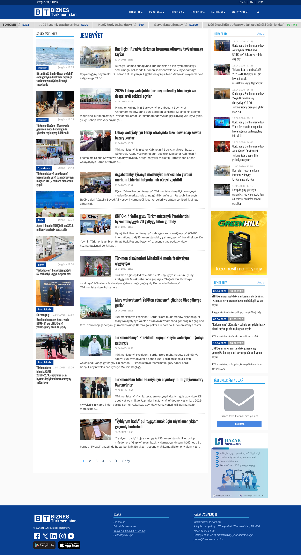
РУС (260, 2)
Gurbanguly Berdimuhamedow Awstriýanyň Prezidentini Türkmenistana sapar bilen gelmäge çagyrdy (248, 153)
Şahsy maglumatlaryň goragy (129, 530)
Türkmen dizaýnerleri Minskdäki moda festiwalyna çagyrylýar (152, 260)
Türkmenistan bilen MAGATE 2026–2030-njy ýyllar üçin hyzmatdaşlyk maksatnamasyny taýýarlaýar (53, 375)
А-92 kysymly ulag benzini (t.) (68, 24)
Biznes (41, 264)
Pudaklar (177, 12)
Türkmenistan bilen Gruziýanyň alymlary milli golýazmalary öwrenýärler (159, 382)
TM (252, 2)
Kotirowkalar (240, 12)
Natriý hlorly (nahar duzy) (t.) (125, 24)
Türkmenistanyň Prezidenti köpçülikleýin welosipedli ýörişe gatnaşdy (159, 340)
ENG (242, 2)
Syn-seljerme (44, 168)
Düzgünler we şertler (124, 526)
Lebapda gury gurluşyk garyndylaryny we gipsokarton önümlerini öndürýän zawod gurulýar (248, 196)
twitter (46, 536)
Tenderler (220, 282)
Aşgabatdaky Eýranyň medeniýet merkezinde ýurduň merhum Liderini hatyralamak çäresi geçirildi (153, 177)
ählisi (261, 34)
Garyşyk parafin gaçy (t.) (180, 24)
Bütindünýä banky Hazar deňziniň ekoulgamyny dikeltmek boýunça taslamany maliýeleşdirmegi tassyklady (54, 78)
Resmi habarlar (45, 309)
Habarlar (220, 33)
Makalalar (156, 12)
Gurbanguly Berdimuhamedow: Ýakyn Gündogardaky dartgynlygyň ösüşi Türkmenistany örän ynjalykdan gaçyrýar (248, 102)
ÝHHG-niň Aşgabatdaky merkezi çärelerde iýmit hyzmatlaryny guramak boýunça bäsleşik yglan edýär (238, 300)
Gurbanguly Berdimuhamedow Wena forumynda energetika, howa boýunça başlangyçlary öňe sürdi (248, 129)
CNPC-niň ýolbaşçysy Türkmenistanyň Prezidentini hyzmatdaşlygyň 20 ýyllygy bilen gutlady (152, 218)
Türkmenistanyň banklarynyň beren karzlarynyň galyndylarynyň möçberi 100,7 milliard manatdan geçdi (55, 179)
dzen (70, 536)
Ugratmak (239, 424)
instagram (62, 536)
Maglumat (218, 12)
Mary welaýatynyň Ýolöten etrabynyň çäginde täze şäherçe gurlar (158, 302)
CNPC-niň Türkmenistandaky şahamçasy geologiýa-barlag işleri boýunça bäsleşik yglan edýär (237, 352)
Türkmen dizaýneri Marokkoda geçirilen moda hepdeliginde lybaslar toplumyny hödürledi (52, 129)
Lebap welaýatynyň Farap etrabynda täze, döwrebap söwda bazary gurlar (158, 135)
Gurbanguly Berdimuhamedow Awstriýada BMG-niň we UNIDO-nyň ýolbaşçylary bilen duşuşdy (52, 321)
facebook (37, 536)
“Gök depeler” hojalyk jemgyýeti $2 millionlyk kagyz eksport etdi (53, 272)
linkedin (54, 536)
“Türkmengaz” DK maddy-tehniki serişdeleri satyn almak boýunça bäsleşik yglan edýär (239, 326)
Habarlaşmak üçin (123, 535)
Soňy (126, 461)
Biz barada (119, 522)
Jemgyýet (42, 68)
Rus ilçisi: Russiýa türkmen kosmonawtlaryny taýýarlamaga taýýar (159, 51)
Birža (40, 220)
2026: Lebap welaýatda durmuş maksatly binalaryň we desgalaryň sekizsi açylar (155, 93)
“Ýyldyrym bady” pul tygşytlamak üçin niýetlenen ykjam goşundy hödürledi (156, 423)
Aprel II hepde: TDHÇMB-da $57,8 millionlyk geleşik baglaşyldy (54, 227)
